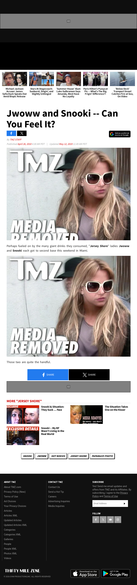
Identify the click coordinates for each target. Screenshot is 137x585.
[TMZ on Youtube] (22, 47)
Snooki (27, 456)
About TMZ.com (12, 487)
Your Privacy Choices (15, 506)
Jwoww (41, 456)
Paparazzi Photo (102, 456)
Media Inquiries (56, 506)
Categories (9, 529)
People (7, 544)
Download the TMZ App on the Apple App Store (84, 573)
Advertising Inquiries (59, 501)
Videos (7, 558)
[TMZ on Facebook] (5, 47)
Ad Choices (10, 501)
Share (48, 375)
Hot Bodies (58, 456)
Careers (52, 496)
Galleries (8, 539)
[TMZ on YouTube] (110, 519)
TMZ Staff (15, 139)
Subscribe (124, 503)
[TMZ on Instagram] (30, 47)
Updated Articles (12, 520)
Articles (8, 510)
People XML (10, 548)
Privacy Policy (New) (15, 491)
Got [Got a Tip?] (11, 56)
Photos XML (10, 553)
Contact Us (54, 487)
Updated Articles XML (15, 525)
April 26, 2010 (25, 144)
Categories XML (12, 534)
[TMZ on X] (13, 47)
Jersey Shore (78, 456)
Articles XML (11, 515)
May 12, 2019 (66, 144)
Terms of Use (11, 496)
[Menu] (5, 65)
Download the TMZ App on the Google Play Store (115, 573)
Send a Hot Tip (56, 491)
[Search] (132, 65)
